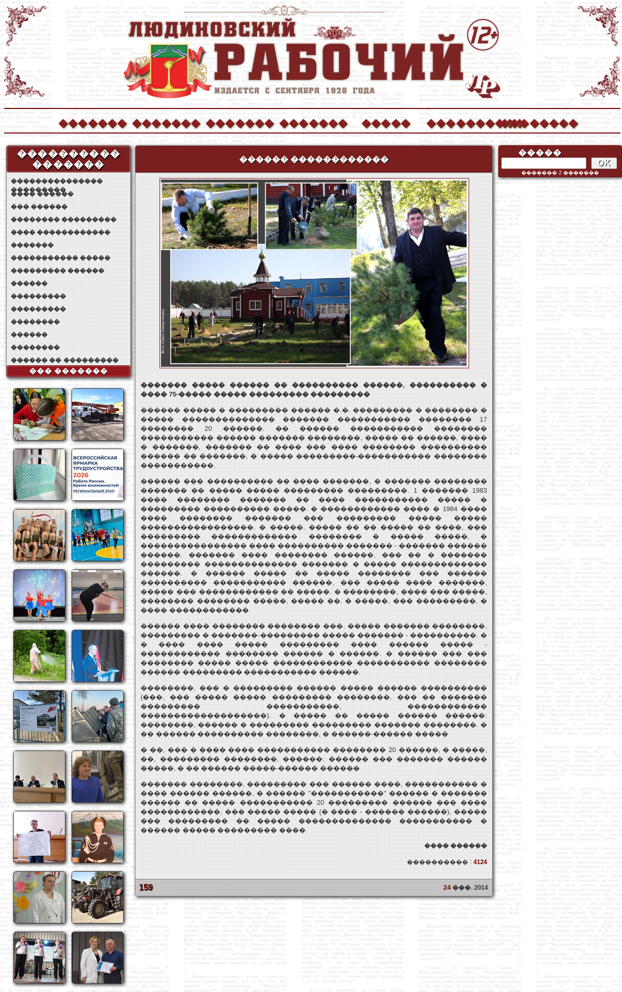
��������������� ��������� (57, 181)
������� (92, 122)
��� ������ (39, 206)
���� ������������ (60, 232)
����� (385, 122)
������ (29, 283)
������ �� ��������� (65, 360)
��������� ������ (57, 270)
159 (146, 887)
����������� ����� (60, 257)
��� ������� (68, 371)
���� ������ (42, 193)
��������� (38, 296)
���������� (460, 122)
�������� (533, 122)
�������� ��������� (64, 219)
